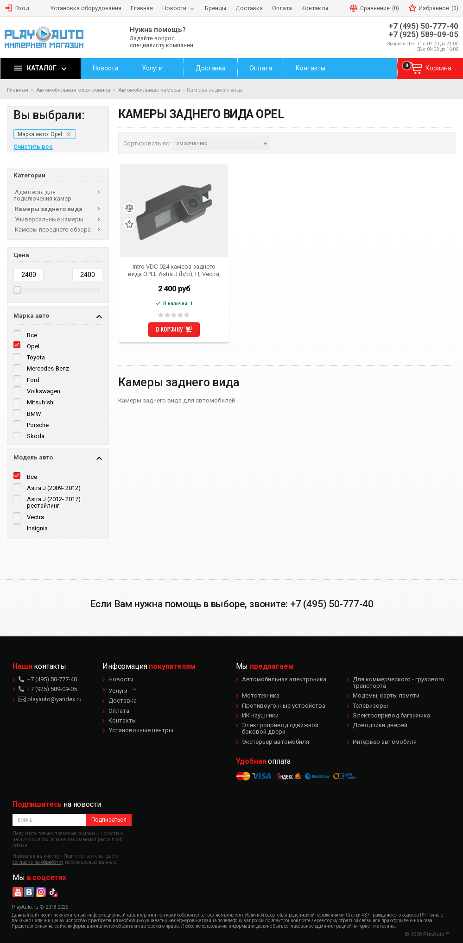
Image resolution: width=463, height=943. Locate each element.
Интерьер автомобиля (385, 741)
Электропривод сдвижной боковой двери (280, 728)
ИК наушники (260, 715)
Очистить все (33, 147)
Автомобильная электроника (284, 679)
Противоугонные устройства (283, 705)
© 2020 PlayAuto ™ (427, 934)
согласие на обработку (38, 862)
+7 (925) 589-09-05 (423, 34)
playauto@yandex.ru (50, 699)
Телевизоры (370, 705)
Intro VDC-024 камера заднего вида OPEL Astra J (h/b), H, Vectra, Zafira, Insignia (174, 270)
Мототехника (260, 695)
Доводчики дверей (380, 725)
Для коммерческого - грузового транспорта (398, 682)
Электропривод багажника (391, 715)
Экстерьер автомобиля (275, 741)
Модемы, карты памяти (386, 695)
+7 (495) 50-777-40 (423, 26)
